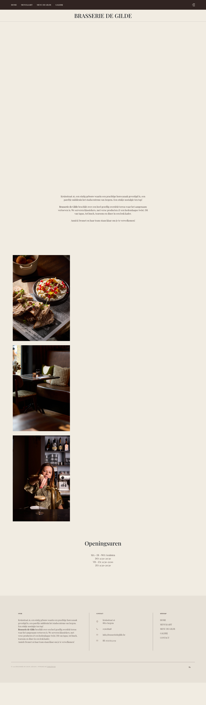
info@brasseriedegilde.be (114, 634)
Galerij (59, 5)
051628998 (107, 629)
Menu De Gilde (44, 5)
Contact (164, 637)
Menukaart (26, 5)
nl (190, 667)
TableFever (51, 667)
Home (14, 5)
